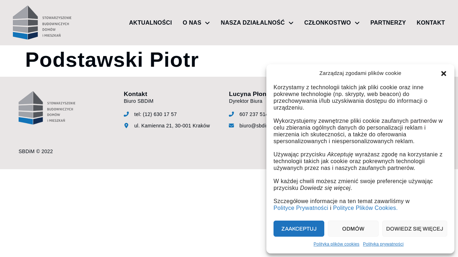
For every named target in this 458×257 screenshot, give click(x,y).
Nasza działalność (257, 22)
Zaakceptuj (299, 229)
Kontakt (431, 23)
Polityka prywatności (383, 244)
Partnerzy (388, 23)
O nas (196, 22)
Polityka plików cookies (336, 244)
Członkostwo (332, 22)
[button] (443, 73)
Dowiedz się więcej (414, 229)
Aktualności (150, 23)
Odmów (353, 229)
